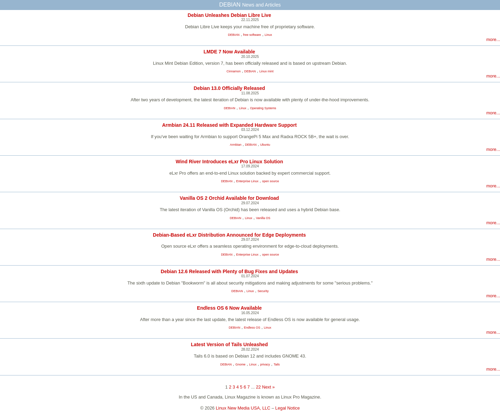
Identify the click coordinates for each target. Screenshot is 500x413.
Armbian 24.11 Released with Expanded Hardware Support (229, 125)
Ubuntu (265, 144)
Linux (268, 35)
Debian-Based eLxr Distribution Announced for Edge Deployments (229, 235)
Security (262, 291)
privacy (265, 364)
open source (270, 181)
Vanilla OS (263, 218)
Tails (277, 364)
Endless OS (252, 327)
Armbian (235, 144)
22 (258, 387)
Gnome (240, 364)
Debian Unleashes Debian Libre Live (229, 15)
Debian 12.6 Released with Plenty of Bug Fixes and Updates (229, 271)
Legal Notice (287, 408)
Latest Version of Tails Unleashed (229, 344)
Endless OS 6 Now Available (229, 308)
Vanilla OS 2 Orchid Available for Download (229, 198)
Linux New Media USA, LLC (243, 408)
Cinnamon (233, 71)
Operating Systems (263, 108)
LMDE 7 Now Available (229, 51)
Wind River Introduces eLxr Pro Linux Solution (229, 161)
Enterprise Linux (247, 181)
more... (493, 39)
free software (252, 35)
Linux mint (266, 71)
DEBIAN (234, 35)
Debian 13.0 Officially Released (229, 88)
